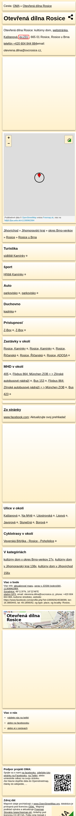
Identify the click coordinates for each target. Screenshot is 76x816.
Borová (40, 522)
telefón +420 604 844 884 (20, 43)
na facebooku (29, 772)
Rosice (10, 237)
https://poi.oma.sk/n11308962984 (19, 220)
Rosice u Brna (27, 237)
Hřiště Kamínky (13, 274)
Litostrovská (44, 515)
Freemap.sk (48, 217)
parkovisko (11, 293)
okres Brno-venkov (60, 230)
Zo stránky (12, 410)
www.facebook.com (16, 417)
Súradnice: (9, 591)
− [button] (9, 144)
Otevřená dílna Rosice (37, 5)
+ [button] (9, 138)
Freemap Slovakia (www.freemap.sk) (24, 810)
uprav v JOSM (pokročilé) (47, 585)
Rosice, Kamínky (15, 348)
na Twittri (33, 775)
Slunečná (26, 522)
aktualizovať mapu (23, 585)
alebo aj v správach (17, 728)
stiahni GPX (10, 594)
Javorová (10, 522)
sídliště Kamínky (14, 255)
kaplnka (9, 311)
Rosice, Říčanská (31, 355)
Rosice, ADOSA (57, 355)
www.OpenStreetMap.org (47, 803)
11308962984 (11, 588)
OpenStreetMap (29, 217)
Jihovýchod (11, 230)
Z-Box (8, 330)
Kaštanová (16, 37)
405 (6, 374)
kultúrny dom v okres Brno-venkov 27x (28, 559)
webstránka (60, 30)
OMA (16, 5)
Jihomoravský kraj (33, 230)
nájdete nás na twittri (18, 717)
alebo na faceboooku (18, 723)
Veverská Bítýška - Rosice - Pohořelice (29, 541)
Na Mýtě (27, 515)
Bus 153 (39, 380)
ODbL (31, 806)
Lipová (60, 515)
